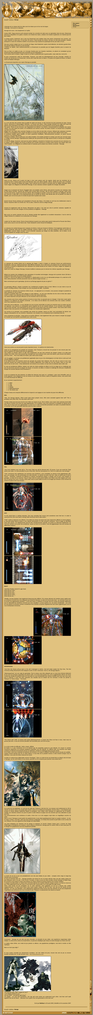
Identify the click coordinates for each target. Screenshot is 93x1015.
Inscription (77, 3)
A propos (67, 17)
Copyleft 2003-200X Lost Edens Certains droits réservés (91, 996)
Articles (75, 17)
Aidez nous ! (59, 17)
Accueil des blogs (82, 17)
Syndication (91, 22)
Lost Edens (6, 2)
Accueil (6, 20)
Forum (87, 17)
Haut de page (8, 1013)
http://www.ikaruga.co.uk (36, 954)
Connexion (86, 3)
